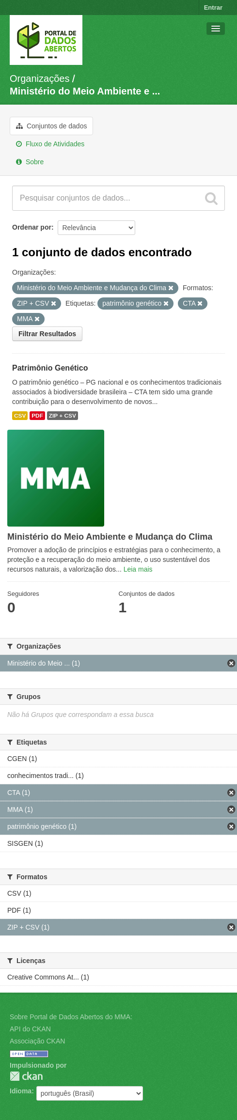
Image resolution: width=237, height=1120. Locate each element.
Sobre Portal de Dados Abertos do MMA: (71, 1017)
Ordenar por (31, 227)
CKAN (26, 1076)
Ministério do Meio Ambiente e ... (85, 91)
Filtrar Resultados (47, 334)
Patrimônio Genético (50, 368)
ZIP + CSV (62, 415)
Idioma (21, 1091)
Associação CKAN (37, 1041)
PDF (37, 415)
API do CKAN (30, 1029)
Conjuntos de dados (51, 126)
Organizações (39, 78)
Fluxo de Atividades (50, 144)
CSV (20, 415)
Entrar (213, 7)
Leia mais (138, 569)
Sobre (30, 162)
